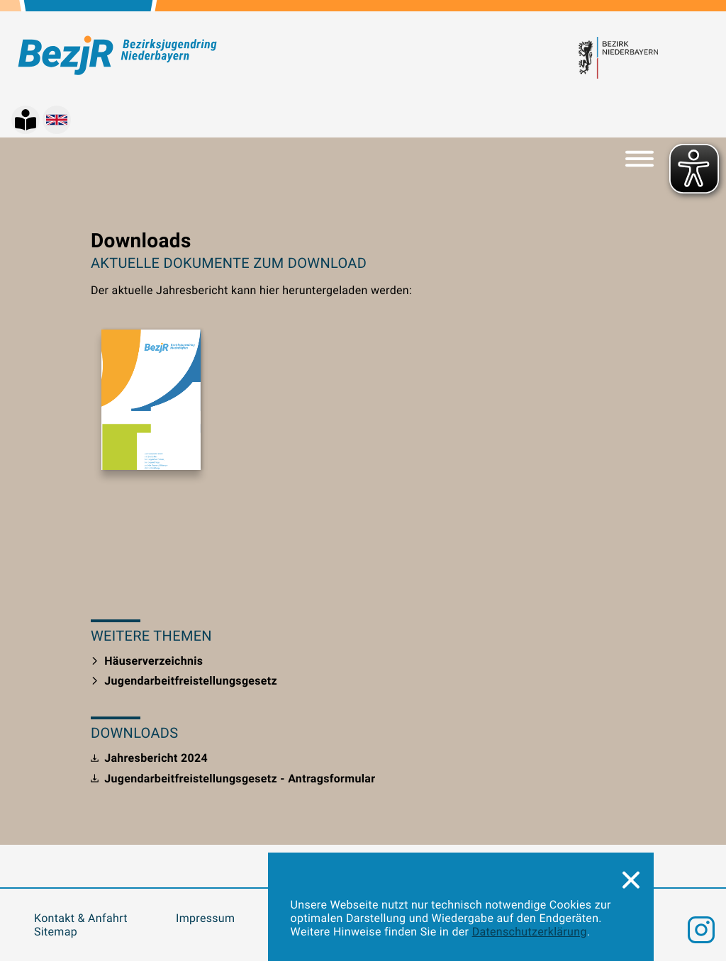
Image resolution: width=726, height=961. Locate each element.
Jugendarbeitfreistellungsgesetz (184, 680)
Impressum (205, 918)
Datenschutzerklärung (529, 931)
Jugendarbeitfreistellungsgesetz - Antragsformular (233, 778)
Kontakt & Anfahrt (81, 918)
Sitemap (55, 931)
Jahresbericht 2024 (149, 758)
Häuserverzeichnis (147, 661)
